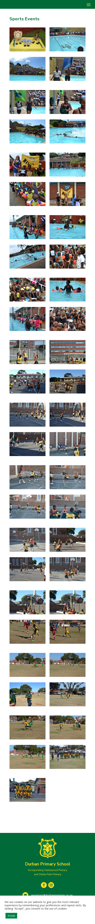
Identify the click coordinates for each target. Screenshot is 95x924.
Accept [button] (11, 915)
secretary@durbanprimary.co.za (52, 895)
